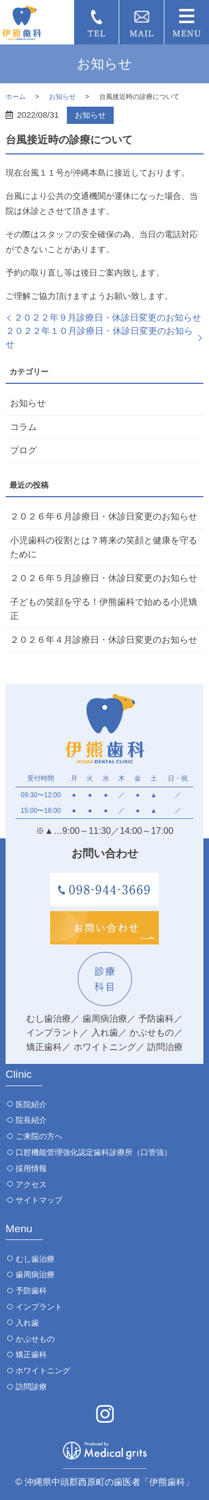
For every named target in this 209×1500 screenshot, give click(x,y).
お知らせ (62, 97)
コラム (23, 427)
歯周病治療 (35, 1274)
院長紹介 (31, 1120)
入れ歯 (27, 1322)
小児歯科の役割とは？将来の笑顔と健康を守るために (103, 547)
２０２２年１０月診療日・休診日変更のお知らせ (99, 337)
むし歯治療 (35, 1258)
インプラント (39, 1306)
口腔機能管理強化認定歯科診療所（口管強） (94, 1152)
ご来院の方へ (39, 1136)
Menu (19, 1228)
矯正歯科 (31, 1354)
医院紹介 (31, 1104)
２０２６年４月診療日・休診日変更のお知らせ (103, 639)
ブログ (23, 450)
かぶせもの (35, 1338)
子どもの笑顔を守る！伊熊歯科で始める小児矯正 (103, 609)
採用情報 (31, 1168)
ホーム (16, 97)
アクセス (31, 1184)
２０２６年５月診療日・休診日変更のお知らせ (103, 578)
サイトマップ (39, 1200)
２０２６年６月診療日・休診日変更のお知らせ (103, 516)
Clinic (19, 1074)
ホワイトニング (43, 1370)
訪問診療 (31, 1386)
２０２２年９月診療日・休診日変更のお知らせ (107, 317)
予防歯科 (31, 1290)
